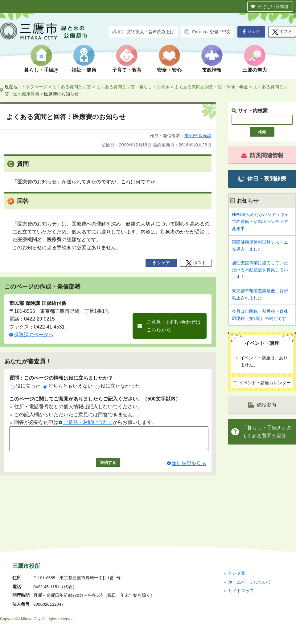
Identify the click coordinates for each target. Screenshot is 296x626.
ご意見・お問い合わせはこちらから (173, 326)
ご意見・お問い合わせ (88, 422)
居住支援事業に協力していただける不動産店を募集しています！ (260, 269)
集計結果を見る (189, 468)
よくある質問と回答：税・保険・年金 (211, 86)
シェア (251, 31)
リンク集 (236, 532)
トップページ (34, 86)
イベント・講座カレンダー (265, 383)
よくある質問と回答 (71, 86)
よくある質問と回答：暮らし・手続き (133, 86)
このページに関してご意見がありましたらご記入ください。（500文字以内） (94, 398)
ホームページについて (249, 540)
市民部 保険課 (198, 135)
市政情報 (212, 70)
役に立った (25, 386)
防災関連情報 (262, 155)
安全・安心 (169, 70)
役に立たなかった (118, 386)
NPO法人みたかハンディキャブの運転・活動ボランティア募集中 (260, 221)
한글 (214, 32)
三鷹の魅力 (254, 70)
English (199, 32)
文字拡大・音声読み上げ (150, 32)
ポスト (282, 32)
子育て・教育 (127, 70)
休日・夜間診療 (262, 179)
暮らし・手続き (41, 70)
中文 (226, 32)
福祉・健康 (84, 70)
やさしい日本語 (273, 6)
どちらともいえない (67, 386)
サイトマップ (241, 549)
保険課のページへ (33, 334)
